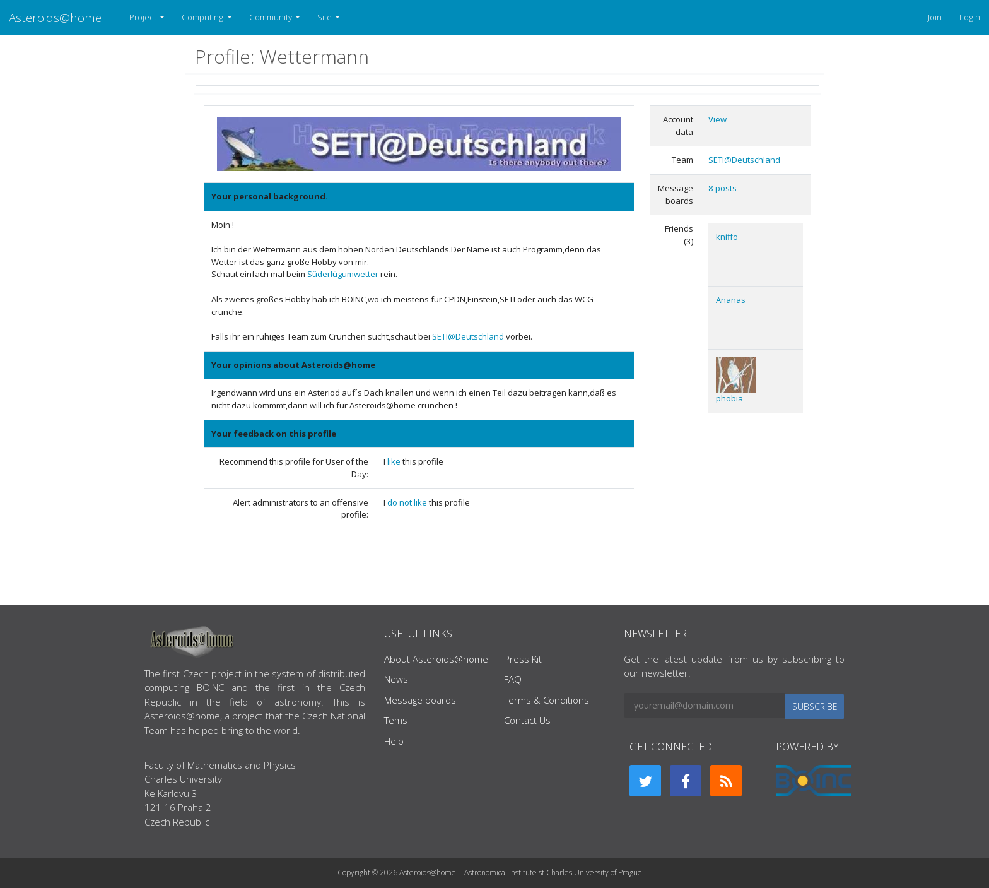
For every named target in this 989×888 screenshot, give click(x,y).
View (717, 119)
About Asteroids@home (436, 659)
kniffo (727, 236)
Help (394, 741)
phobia (729, 398)
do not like (408, 502)
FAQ (513, 679)
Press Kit (523, 659)
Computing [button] (203, 17)
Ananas (731, 299)
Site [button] (325, 17)
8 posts (722, 188)
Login (969, 17)
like (394, 461)
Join (935, 17)
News (396, 679)
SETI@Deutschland (469, 336)
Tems (395, 720)
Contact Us (527, 720)
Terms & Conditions (546, 700)
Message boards (420, 700)
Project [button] (143, 17)
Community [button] (271, 17)
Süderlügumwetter (342, 274)
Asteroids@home (55, 17)
